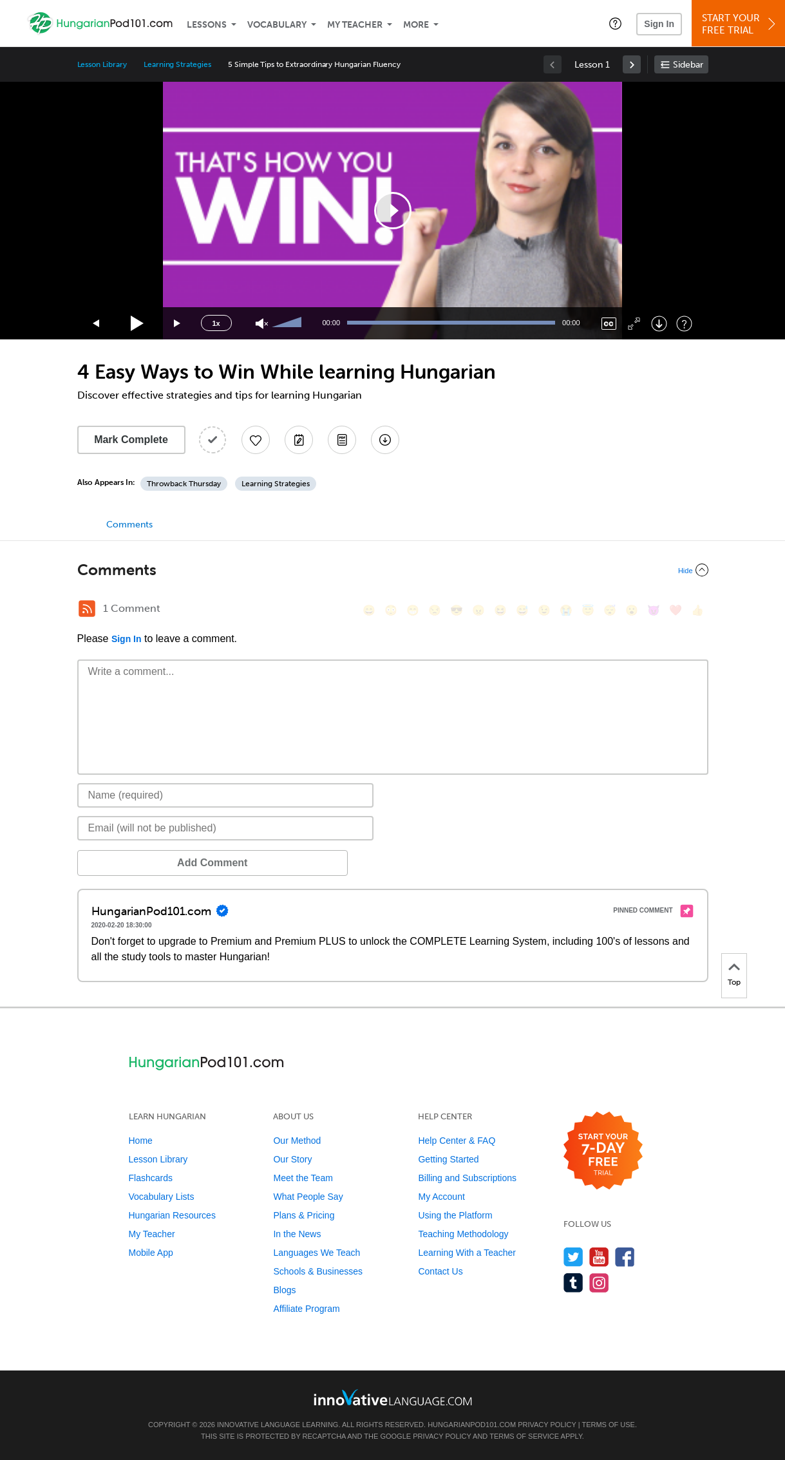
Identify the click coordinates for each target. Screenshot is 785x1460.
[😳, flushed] (391, 610)
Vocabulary (277, 24)
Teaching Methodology (463, 1234)
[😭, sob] (566, 610)
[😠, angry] (478, 610)
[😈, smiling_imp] (654, 610)
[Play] (137, 324)
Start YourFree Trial (740, 24)
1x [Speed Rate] (216, 323)
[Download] (659, 324)
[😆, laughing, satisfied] (500, 610)
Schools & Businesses (318, 1271)
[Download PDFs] (342, 440)
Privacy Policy (547, 1424)
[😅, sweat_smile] (522, 610)
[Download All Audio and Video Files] (385, 440)
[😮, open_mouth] (632, 610)
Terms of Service (524, 1436)
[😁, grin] (413, 610)
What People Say (308, 1196)
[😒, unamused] (435, 610)
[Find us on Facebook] (625, 1257)
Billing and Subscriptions (467, 1178)
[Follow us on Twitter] (573, 1257)
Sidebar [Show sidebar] (688, 64)
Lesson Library (102, 64)
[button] (615, 23)
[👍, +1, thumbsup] (697, 610)
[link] (632, 64)
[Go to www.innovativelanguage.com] (393, 1397)
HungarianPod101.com (472, 1424)
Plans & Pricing (303, 1215)
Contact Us (440, 1271)
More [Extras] (416, 24)
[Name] (225, 795)
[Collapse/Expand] (392, 570)
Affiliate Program (306, 1309)
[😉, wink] (544, 610)
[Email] (225, 828)
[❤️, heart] (675, 610)
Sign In (659, 24)
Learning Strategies (177, 64)
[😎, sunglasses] (457, 610)
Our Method (297, 1140)
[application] (392, 210)
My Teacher (355, 24)
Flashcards (151, 1178)
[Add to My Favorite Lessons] (255, 440)
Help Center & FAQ (456, 1140)
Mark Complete (131, 439)
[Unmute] (262, 324)
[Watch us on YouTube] (599, 1257)
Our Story (292, 1159)
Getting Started (448, 1159)
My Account (441, 1196)
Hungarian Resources (172, 1215)
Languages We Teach (316, 1252)
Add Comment (144, 862)
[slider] (288, 323)
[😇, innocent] (588, 610)
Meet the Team (302, 1178)
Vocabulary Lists (161, 1196)
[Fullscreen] (634, 324)
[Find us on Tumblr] (573, 1283)
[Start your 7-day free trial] (603, 1151)
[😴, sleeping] (610, 610)
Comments (129, 524)
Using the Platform (455, 1215)
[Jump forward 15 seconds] (178, 324)
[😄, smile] (369, 610)
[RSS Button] (87, 608)
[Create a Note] (299, 440)
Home (141, 1140)
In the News (297, 1234)
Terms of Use (608, 1424)
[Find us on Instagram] (599, 1283)
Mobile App (151, 1252)
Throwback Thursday (184, 483)
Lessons (207, 24)
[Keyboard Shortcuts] (684, 324)
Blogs (284, 1290)
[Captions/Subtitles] (609, 324)
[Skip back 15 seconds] (96, 324)
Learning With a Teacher (467, 1252)
